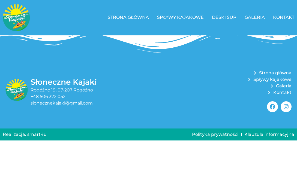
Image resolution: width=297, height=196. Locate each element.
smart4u (37, 134)
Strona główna (128, 17)
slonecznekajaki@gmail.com (62, 103)
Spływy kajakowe (180, 17)
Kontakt (283, 17)
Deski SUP (224, 17)
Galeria (255, 17)
